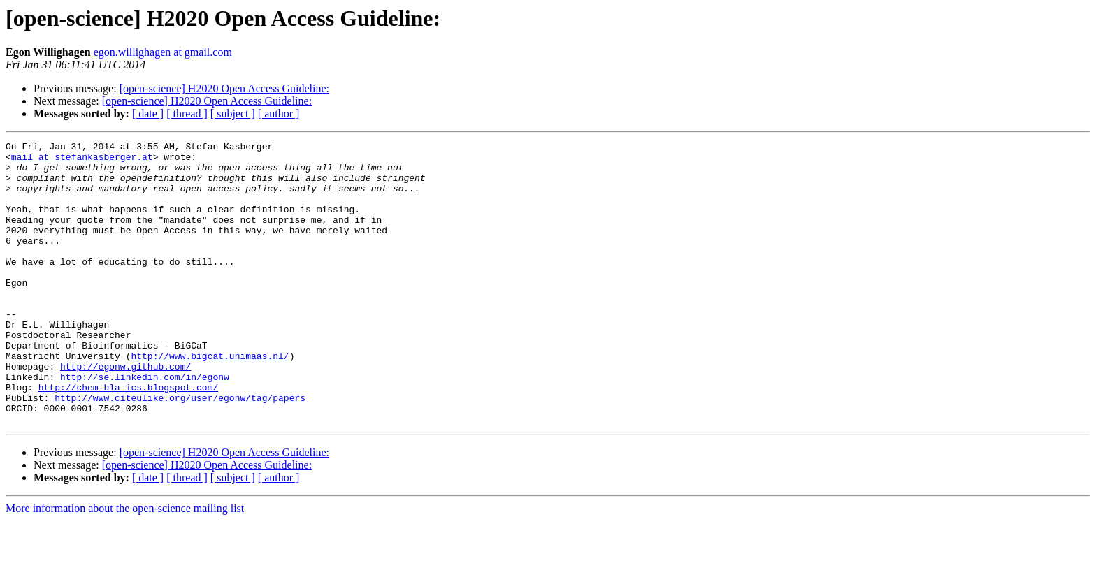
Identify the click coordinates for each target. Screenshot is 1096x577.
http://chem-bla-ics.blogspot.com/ (128, 437)
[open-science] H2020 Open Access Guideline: (224, 88)
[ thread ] (187, 113)
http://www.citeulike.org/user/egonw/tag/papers (180, 450)
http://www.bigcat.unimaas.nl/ (210, 399)
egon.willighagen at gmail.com (163, 52)
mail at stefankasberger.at (82, 160)
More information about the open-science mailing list (125, 565)
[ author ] (279, 113)
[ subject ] (232, 113)
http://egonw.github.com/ (125, 412)
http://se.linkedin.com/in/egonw (144, 424)
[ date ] (148, 113)
